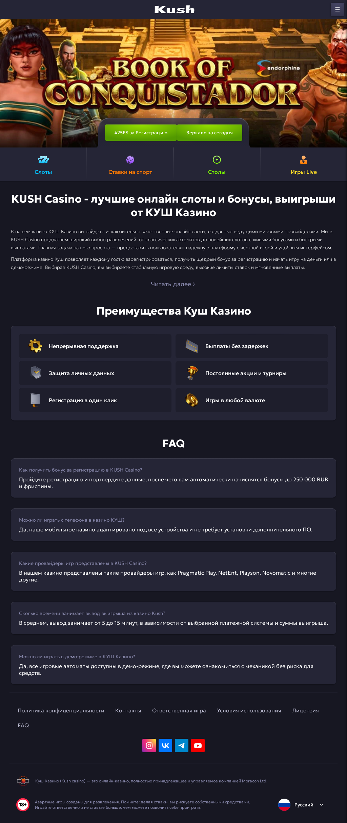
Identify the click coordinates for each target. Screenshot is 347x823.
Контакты (128, 710)
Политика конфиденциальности (61, 710)
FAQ (23, 725)
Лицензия (305, 710)
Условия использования (249, 710)
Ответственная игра (179, 710)
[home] (173, 9)
